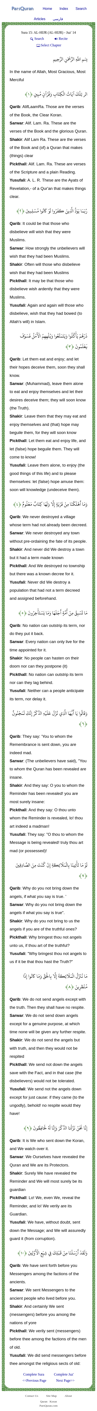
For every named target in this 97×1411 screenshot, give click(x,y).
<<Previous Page (34, 1380)
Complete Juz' (64, 1374)
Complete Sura (33, 1374)
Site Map (51, 1395)
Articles (39, 19)
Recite (61, 38)
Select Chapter (48, 45)
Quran (43, 1401)
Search (81, 8)
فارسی (58, 19)
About (68, 1395)
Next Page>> (65, 1380)
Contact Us (31, 1395)
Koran (53, 1401)
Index (64, 8)
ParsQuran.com (48, 1405)
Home (47, 8)
